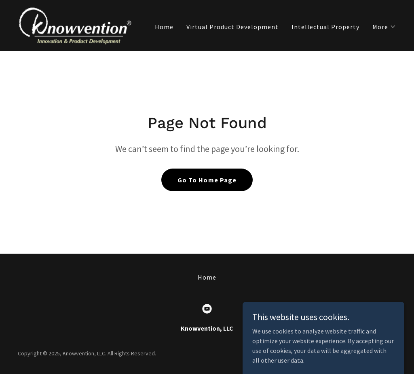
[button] (384, 27)
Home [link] (164, 27)
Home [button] (207, 277)
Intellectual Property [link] (325, 27)
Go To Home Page (206, 180)
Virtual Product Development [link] (232, 27)
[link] (74, 25)
